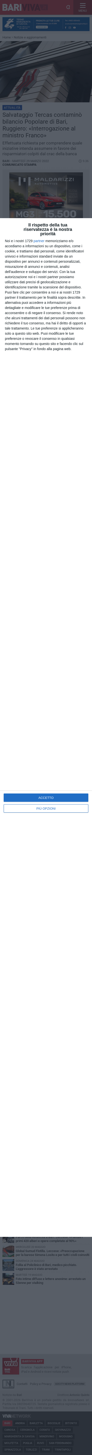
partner (39, 241)
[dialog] (46, 727)
